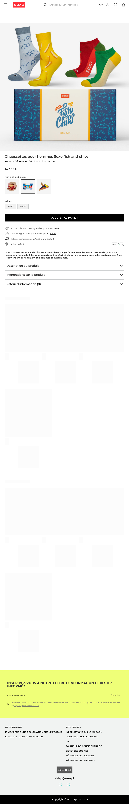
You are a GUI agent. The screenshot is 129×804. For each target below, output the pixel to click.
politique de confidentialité (84, 746)
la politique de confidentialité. (26, 706)
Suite (56, 228)
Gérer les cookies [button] (77, 751)
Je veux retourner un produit (24, 736)
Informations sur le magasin (84, 732)
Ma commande (13, 727)
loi (67, 741)
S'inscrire (115, 695)
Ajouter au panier (64, 217)
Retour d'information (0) (18, 161)
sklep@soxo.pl (64, 778)
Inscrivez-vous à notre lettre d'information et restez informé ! (59, 684)
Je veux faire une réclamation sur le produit (33, 732)
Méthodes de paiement (80, 755)
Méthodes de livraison (80, 760)
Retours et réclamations (82, 736)
